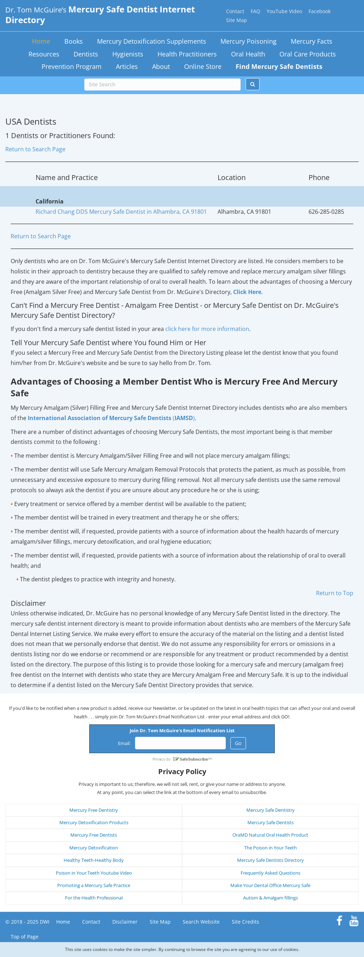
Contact (235, 11)
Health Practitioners (187, 54)
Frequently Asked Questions (270, 873)
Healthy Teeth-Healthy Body (94, 860)
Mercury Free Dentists (93, 835)
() (183, 418)
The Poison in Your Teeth (270, 847)
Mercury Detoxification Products (93, 822)
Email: (124, 743)
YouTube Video (284, 11)
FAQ (255, 11)
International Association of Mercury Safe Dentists (99, 418)
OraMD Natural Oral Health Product (270, 835)
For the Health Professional (94, 898)
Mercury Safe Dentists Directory (270, 860)
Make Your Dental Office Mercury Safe (270, 885)
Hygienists (127, 54)
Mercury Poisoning (248, 41)
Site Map (236, 20)
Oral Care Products (307, 54)
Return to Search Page (35, 149)
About (161, 66)
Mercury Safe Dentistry (270, 810)
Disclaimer (125, 921)
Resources (43, 54)
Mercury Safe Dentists (270, 822)
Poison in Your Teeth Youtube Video (94, 873)
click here (207, 329)
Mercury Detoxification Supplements (151, 41)
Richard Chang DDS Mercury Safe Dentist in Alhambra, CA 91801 (121, 212)
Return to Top (334, 593)
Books (73, 41)
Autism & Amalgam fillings (270, 898)
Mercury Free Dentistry (93, 810)
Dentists (86, 54)
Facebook (320, 11)
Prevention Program (72, 66)
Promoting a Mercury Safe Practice (93, 885)
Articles (127, 66)
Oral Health (248, 54)
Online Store (202, 66)
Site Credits (245, 921)
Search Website (201, 921)
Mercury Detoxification (93, 847)
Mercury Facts (311, 41)
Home (41, 41)
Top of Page (24, 936)
